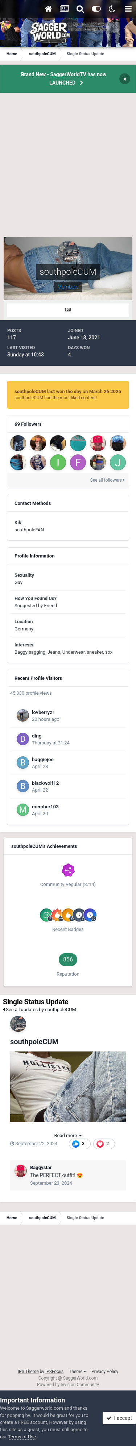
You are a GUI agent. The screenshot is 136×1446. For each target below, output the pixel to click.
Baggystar (40, 1167)
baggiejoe (43, 759)
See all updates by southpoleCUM (39, 1009)
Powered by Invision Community (68, 1384)
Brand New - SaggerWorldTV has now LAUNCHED (64, 79)
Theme (77, 1371)
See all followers (107, 480)
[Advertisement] (68, 169)
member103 (45, 806)
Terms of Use (22, 1436)
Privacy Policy (104, 1371)
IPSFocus (54, 1371)
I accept (119, 1418)
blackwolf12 (45, 783)
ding (37, 736)
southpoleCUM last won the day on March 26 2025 (68, 391)
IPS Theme (28, 1371)
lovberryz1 (43, 712)
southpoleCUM (34, 1041)
